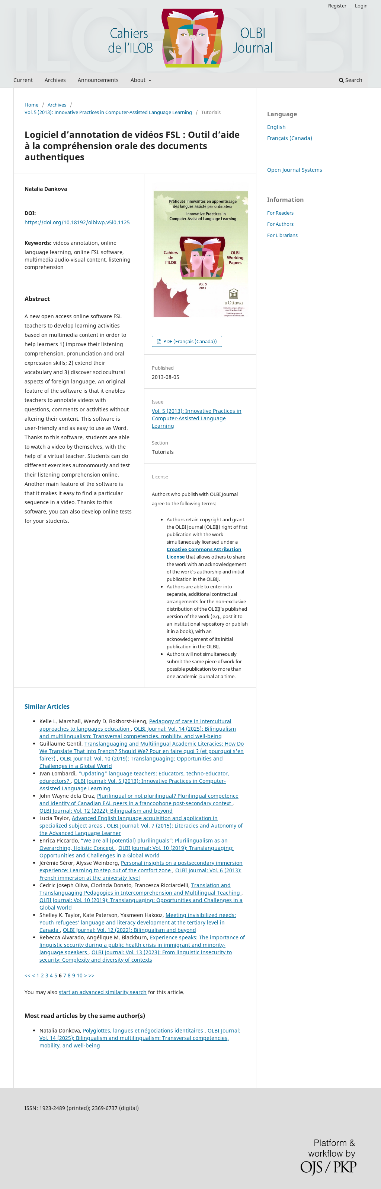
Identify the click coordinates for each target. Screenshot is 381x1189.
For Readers (280, 212)
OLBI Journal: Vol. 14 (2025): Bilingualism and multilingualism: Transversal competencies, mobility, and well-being (137, 732)
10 (80, 975)
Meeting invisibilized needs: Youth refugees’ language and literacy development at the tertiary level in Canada (137, 922)
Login (361, 5)
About (139, 79)
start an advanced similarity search (103, 992)
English (276, 126)
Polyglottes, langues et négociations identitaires (144, 1030)
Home (31, 104)
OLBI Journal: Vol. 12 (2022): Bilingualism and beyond (106, 810)
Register (337, 5)
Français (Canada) (289, 138)
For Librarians (282, 235)
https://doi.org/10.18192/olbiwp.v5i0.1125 (77, 222)
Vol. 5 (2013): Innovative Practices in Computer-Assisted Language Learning (108, 112)
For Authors (280, 224)
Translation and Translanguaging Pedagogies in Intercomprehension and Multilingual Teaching (140, 889)
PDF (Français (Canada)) (189, 341)
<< (28, 975)
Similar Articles (47, 706)
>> (92, 975)
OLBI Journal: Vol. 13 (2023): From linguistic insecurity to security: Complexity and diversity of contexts (135, 956)
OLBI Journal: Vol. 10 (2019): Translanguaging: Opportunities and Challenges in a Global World (136, 851)
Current (23, 79)
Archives (55, 79)
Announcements (98, 79)
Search (350, 79)
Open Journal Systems (294, 169)
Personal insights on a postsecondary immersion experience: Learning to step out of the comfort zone (141, 866)
